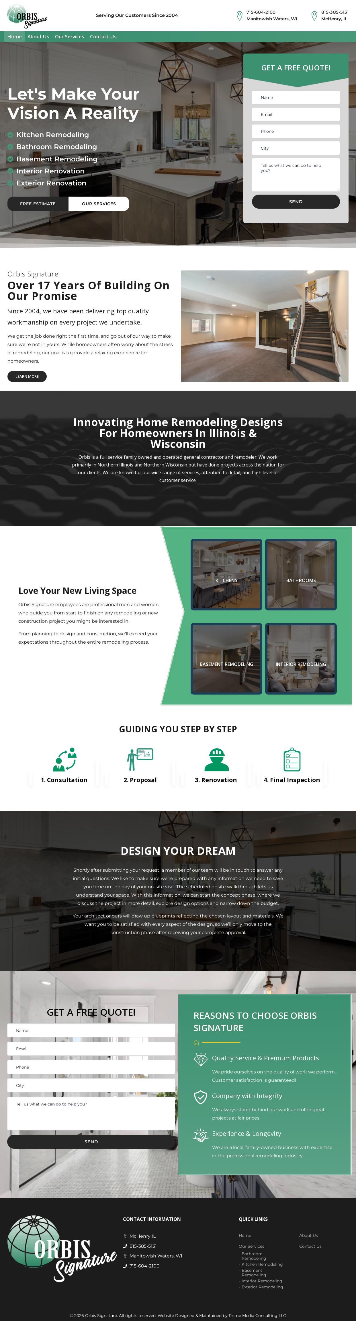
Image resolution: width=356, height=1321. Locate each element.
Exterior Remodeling (262, 1285)
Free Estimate (38, 202)
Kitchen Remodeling (262, 1262)
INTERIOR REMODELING (301, 662)
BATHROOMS (301, 578)
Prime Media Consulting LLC (257, 1313)
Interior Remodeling (262, 1279)
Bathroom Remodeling (254, 1254)
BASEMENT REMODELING (226, 662)
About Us (38, 34)
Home (14, 34)
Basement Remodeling (254, 1270)
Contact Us (103, 34)
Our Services (69, 34)
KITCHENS (226, 578)
